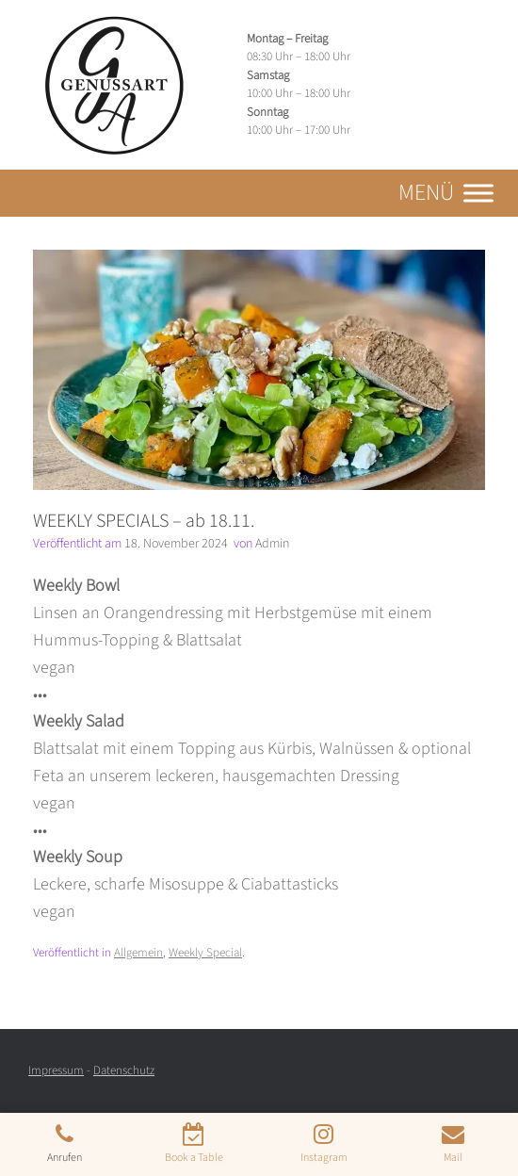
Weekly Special (205, 952)
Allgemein (138, 952)
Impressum (56, 1070)
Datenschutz (123, 1070)
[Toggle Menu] (478, 193)
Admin (272, 543)
